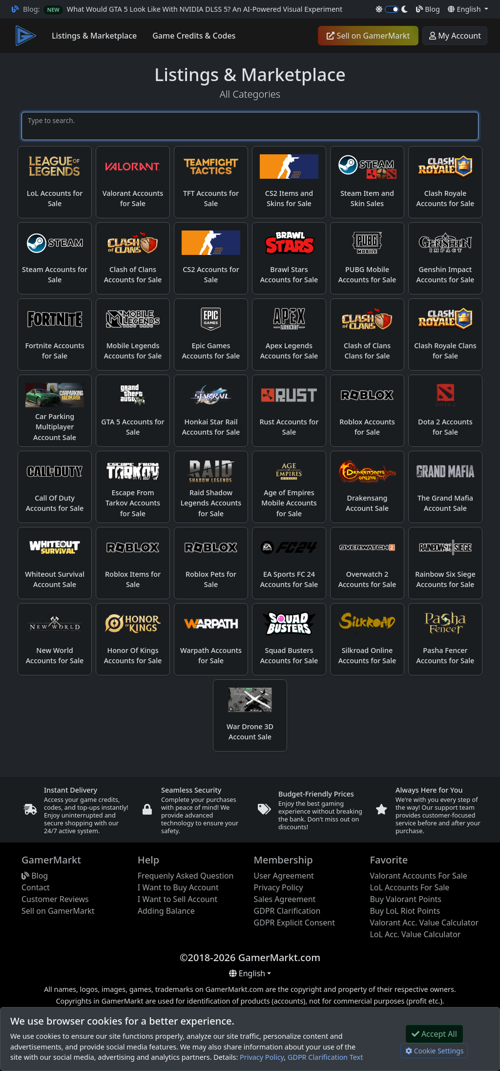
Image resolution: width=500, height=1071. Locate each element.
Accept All (434, 1034)
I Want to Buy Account (178, 887)
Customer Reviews (55, 899)
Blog (428, 9)
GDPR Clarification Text (325, 1057)
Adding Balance (166, 910)
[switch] (392, 9)
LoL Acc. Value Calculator (415, 934)
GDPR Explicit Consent (294, 922)
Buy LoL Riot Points (405, 910)
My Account (455, 35)
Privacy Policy (262, 1057)
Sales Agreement (285, 899)
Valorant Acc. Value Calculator (424, 922)
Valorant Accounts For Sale (418, 875)
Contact (35, 887)
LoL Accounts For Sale (409, 887)
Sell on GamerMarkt (368, 35)
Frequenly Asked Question (186, 875)
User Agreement (284, 875)
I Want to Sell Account (178, 899)
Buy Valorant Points (405, 899)
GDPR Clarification (287, 910)
